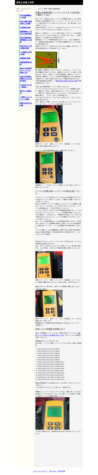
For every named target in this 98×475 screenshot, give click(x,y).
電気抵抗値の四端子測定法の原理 (66, 81)
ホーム (40, 9)
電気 (45, 9)
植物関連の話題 (25, 58)
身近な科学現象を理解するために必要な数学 (26, 79)
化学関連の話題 (25, 27)
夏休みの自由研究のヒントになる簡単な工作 (26, 70)
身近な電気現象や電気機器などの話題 (26, 40)
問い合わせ (53, 471)
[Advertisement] (58, 450)
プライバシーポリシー (40, 471)
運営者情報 (61, 471)
